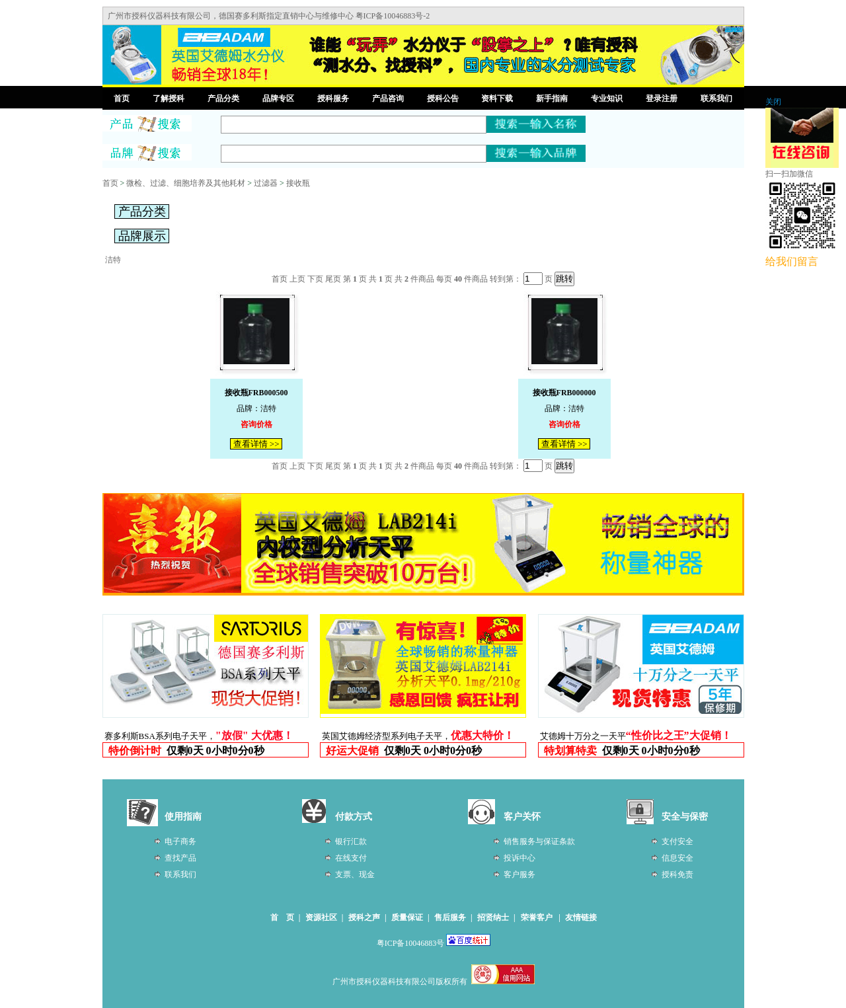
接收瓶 (298, 183)
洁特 (113, 259)
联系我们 (716, 98)
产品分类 (223, 98)
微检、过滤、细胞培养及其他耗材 (185, 183)
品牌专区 (278, 98)
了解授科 (168, 98)
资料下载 (497, 98)
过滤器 (266, 183)
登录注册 (661, 98)
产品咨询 (388, 98)
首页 (122, 98)
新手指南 (552, 98)
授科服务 (333, 98)
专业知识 (607, 98)
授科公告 (443, 98)
